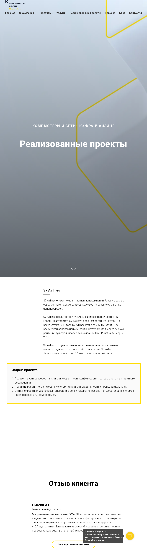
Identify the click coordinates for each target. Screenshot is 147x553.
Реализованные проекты (85, 13)
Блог (122, 13)
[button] (73, 544)
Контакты (135, 13)
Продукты (45, 13)
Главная (10, 13)
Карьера (110, 13)
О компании (26, 13)
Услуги (60, 13)
